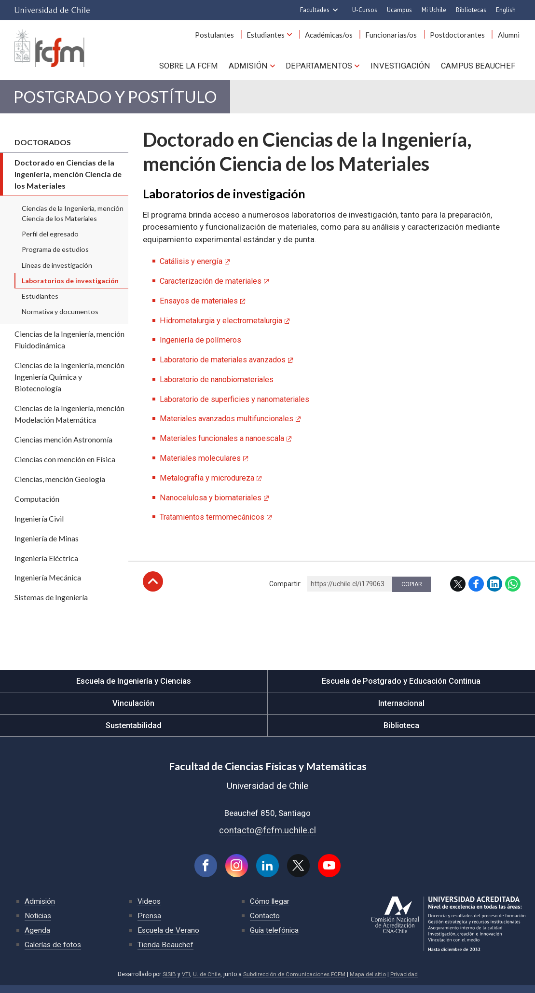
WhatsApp (513, 588)
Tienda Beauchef (165, 952)
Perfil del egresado (50, 240)
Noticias (39, 923)
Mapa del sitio (370, 982)
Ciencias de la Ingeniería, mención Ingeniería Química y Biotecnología (69, 383)
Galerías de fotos (54, 952)
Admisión (255, 67)
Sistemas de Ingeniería (51, 603)
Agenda (37, 937)
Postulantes (226, 37)
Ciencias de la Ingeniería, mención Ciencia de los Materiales (72, 220)
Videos (149, 908)
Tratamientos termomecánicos (216, 521)
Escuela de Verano (168, 937)
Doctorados (42, 148)
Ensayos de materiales (201, 307)
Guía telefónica (275, 937)
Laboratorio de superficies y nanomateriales (239, 404)
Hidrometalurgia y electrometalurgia (225, 326)
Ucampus (399, 10)
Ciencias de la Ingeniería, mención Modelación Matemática (69, 420)
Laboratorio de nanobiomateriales (221, 385)
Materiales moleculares (202, 463)
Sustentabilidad (134, 732)
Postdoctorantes (460, 37)
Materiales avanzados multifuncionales (231, 424)
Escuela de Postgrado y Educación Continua (401, 687)
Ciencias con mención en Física (64, 465)
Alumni (510, 37)
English (506, 10)
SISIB (166, 982)
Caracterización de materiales (214, 287)
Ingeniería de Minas (46, 544)
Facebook (476, 588)
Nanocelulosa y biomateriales (213, 502)
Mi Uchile (434, 10)
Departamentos (324, 67)
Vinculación (133, 710)
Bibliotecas (471, 10)
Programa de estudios (55, 256)
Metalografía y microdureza (210, 482)
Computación (36, 505)
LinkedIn (494, 588)
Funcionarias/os (397, 37)
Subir (153, 586)
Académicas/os (336, 37)
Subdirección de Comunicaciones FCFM (294, 982)
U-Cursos (364, 10)
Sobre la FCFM (197, 67)
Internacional (401, 710)
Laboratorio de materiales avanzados (227, 365)
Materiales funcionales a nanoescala (226, 443)
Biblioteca (401, 732)
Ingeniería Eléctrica (46, 564)
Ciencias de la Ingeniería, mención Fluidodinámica (69, 346)
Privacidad (407, 982)
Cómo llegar (270, 908)
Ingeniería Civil (39, 524)
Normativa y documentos (60, 318)
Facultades (314, 10)
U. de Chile (205, 982)
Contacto (265, 923)
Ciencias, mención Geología (59, 485)
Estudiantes (276, 37)
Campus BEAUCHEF (479, 67)
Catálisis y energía (193, 268)
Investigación (403, 67)
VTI (183, 982)
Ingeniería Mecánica (47, 584)
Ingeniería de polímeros (202, 346)
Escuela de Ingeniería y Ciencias (133, 687)
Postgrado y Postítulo (127, 101)
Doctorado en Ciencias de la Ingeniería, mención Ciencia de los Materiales (68, 181)
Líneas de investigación (57, 271)
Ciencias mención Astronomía (63, 445)
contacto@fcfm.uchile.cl (267, 836)
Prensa (149, 923)
